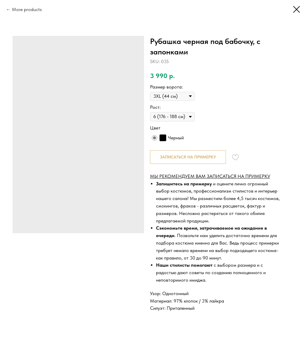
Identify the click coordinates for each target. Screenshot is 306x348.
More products (27, 9)
